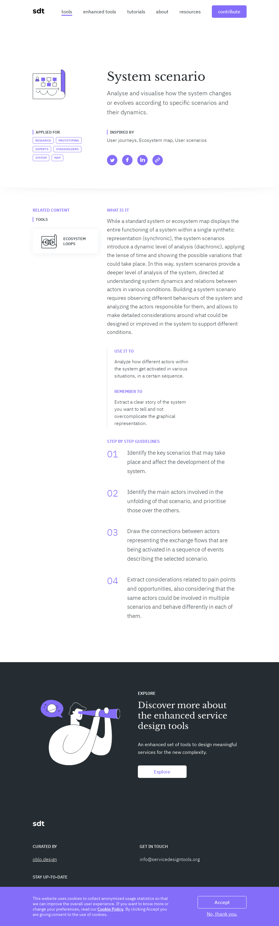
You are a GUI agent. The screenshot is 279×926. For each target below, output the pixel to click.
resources (190, 12)
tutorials (136, 12)
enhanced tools (99, 12)
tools (67, 12)
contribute (229, 12)
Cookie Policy (110, 909)
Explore (162, 772)
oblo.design (45, 859)
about (162, 12)
